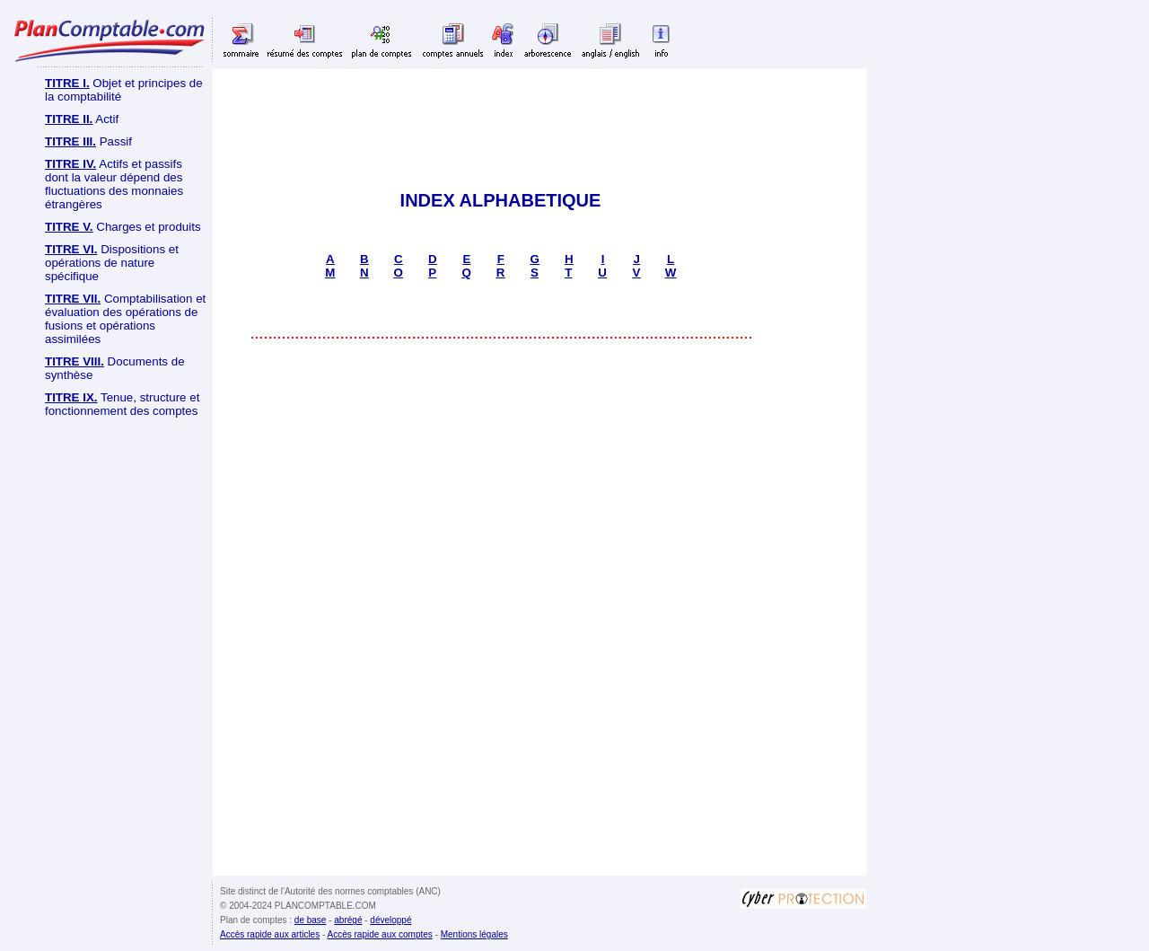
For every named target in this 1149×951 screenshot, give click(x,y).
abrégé (348, 920)
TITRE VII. (73, 298)
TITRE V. (69, 226)
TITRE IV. (70, 164)
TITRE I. (67, 83)
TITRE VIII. (74, 361)
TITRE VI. (71, 249)
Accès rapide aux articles (270, 934)
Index (504, 40)
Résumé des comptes (305, 40)
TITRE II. (68, 119)
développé (390, 920)
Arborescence (547, 40)
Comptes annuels (452, 40)
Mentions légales (474, 934)
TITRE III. (70, 141)
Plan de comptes (381, 40)
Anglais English (610, 40)
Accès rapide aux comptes (380, 934)
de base (310, 920)
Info (660, 40)
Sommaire (242, 40)
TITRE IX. (71, 397)
